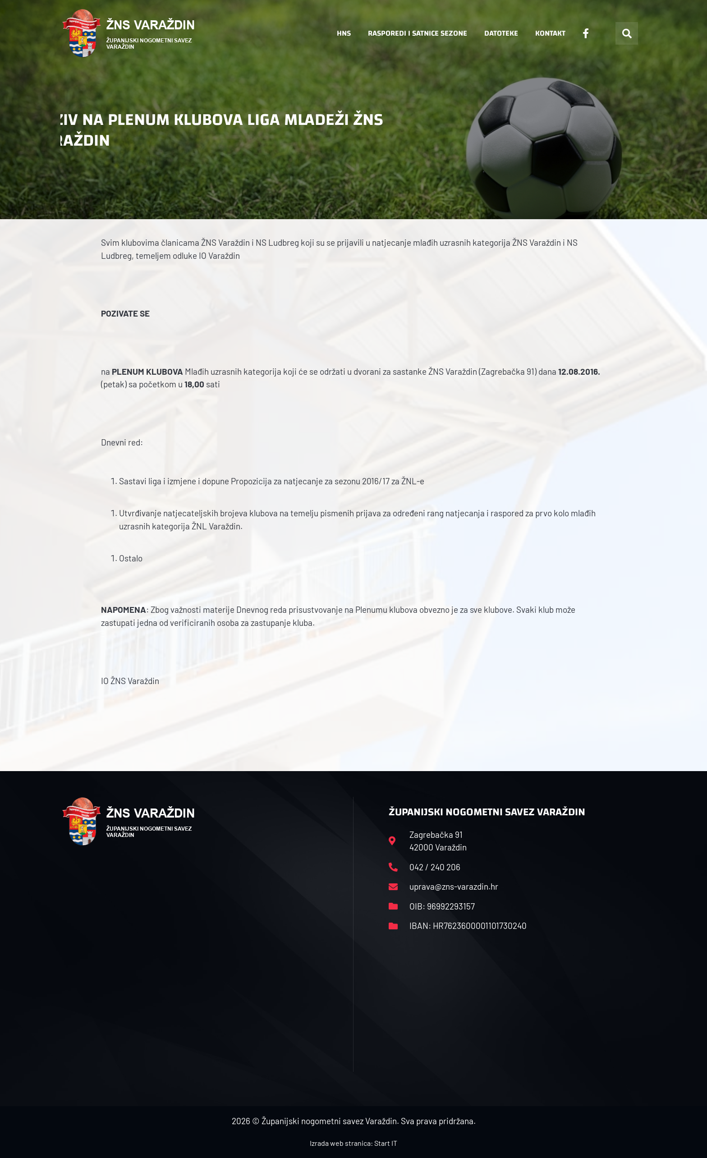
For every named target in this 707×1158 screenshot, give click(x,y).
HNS (344, 33)
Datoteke (501, 33)
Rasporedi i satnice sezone (417, 33)
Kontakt (550, 33)
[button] (626, 33)
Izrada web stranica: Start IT (353, 1143)
